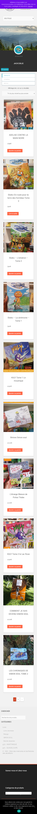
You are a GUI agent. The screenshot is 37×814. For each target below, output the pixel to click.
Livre (4, 727)
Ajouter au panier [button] (15, 150)
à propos (7, 79)
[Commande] (18, 93)
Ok (19, 811)
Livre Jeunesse (9, 731)
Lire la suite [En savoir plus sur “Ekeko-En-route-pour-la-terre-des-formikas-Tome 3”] (13, 213)
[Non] (35, 807)
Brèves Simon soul (18, 437)
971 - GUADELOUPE (10, 748)
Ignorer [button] (30, 6)
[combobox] (18, 793)
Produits (7, 75)
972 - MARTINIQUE (10, 744)
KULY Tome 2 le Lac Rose (18, 554)
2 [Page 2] (18, 699)
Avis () (6, 83)
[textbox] (18, 794)
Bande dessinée (9, 741)
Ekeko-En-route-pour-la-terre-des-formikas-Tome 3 (18, 198)
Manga (6, 734)
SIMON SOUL (8, 737)
